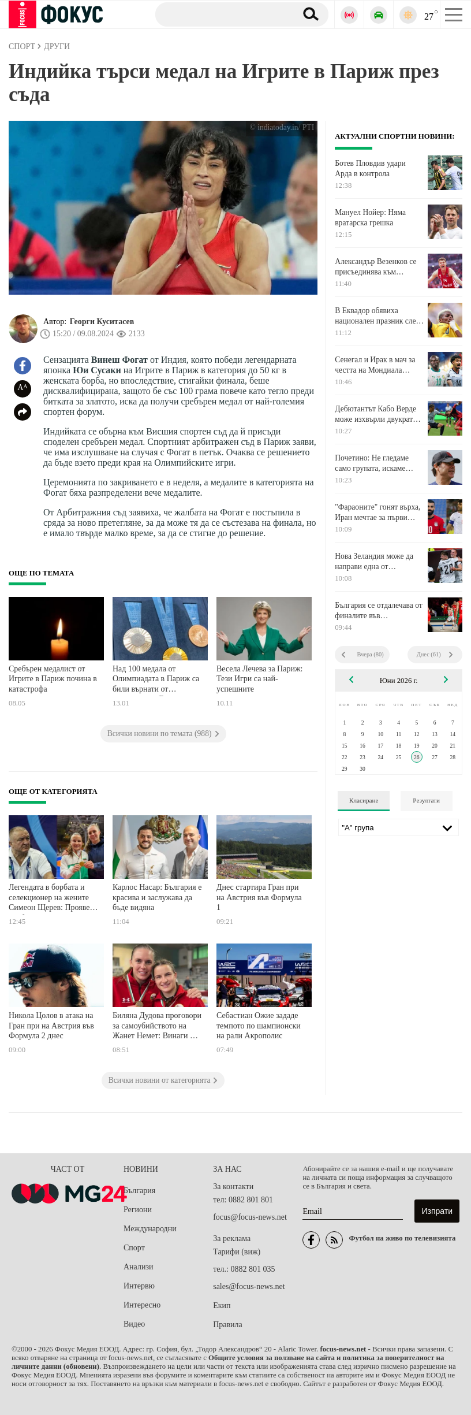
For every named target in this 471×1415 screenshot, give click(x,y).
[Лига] (398, 827)
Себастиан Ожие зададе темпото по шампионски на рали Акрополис (258, 1025)
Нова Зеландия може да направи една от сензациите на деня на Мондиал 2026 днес (374, 561)
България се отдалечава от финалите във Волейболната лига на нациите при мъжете (379, 611)
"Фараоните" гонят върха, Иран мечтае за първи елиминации (377, 512)
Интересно (142, 1305)
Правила (227, 1324)
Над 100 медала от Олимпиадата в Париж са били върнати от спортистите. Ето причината (156, 680)
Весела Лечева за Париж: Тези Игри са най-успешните (259, 678)
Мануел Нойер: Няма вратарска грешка (370, 217)
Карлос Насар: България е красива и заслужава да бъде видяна (157, 897)
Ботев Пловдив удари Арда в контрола (370, 168)
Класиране (363, 800)
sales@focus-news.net (249, 1286)
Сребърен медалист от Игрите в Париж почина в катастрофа (53, 678)
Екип (221, 1305)
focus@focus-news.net (250, 1217)
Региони (138, 1209)
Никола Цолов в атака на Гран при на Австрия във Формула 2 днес (51, 1025)
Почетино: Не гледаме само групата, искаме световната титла (372, 463)
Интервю (139, 1286)
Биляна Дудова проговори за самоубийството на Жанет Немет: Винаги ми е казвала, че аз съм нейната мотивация (157, 1027)
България (139, 1190)
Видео (134, 1324)
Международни (150, 1228)
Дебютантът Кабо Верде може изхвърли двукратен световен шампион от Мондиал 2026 (377, 414)
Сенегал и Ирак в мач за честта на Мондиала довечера (375, 365)
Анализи (138, 1266)
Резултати (426, 800)
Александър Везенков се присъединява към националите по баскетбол (379, 267)
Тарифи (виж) (236, 1251)
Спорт (134, 1247)
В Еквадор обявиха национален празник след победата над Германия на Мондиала (378, 316)
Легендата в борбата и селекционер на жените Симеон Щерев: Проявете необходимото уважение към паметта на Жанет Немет (53, 899)
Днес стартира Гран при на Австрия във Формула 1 (259, 897)
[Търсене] (221, 13)
